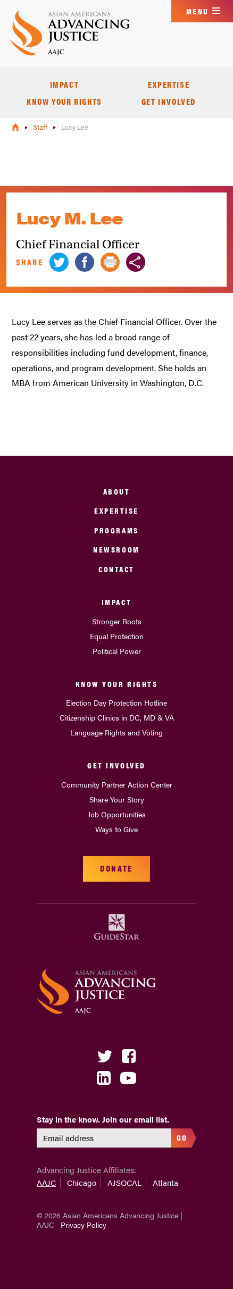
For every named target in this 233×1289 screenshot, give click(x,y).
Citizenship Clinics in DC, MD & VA (117, 717)
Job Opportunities (117, 814)
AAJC (46, 1182)
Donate (116, 868)
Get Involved (169, 101)
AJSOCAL (124, 1182)
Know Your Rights (64, 101)
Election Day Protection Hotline (116, 702)
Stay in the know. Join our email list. (103, 1119)
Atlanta (165, 1182)
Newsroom (116, 549)
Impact (64, 84)
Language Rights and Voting (116, 732)
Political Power (117, 651)
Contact (116, 568)
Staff (41, 127)
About (116, 491)
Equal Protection (117, 636)
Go (182, 1137)
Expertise (168, 84)
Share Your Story (116, 799)
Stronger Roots (117, 621)
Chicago (81, 1182)
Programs (116, 529)
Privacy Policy (83, 1224)
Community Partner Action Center (116, 784)
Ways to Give (116, 829)
